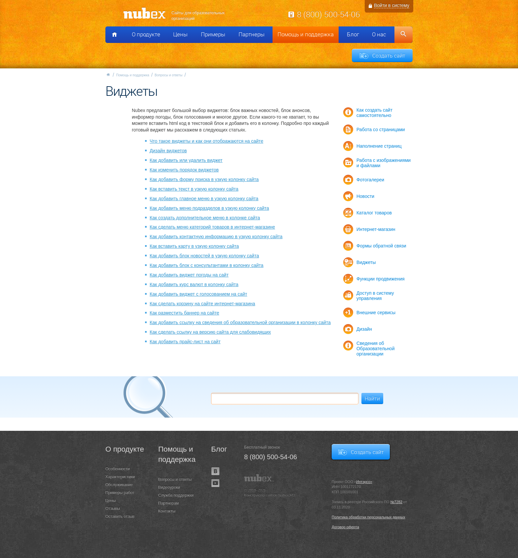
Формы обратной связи (381, 245)
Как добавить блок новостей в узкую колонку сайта (204, 255)
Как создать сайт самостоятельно (374, 112)
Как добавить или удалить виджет (186, 160)
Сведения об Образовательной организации (375, 348)
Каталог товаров (374, 212)
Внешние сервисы (375, 312)
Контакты (166, 511)
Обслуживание (119, 484)
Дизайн (364, 329)
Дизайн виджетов (168, 150)
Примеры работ (119, 492)
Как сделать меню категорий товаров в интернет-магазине (212, 227)
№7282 (396, 502)
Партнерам (168, 503)
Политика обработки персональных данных (368, 517)
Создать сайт (388, 55)
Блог (353, 34)
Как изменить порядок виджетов (184, 169)
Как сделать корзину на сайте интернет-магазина (202, 303)
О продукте (146, 34)
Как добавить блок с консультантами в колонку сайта (206, 265)
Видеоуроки (169, 487)
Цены (180, 34)
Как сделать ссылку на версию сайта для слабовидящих (210, 332)
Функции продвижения (380, 278)
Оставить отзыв (119, 516)
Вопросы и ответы (168, 75)
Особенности (117, 468)
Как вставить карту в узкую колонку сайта (194, 246)
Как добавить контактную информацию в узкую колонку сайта (216, 236)
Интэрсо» (364, 482)
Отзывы (112, 508)
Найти (372, 398)
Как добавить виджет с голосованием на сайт (198, 294)
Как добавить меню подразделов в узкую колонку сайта (209, 208)
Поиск (403, 34)
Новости (365, 196)
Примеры (213, 34)
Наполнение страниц (378, 146)
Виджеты (366, 262)
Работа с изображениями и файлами (383, 163)
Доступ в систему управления (375, 295)
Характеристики (120, 476)
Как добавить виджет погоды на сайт (189, 275)
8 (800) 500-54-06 (328, 14)
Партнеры (252, 34)
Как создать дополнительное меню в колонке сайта (205, 217)
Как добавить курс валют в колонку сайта (194, 284)
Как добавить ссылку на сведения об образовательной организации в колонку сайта (240, 322)
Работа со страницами (380, 129)
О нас (379, 34)
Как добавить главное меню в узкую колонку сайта (204, 198)
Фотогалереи (370, 179)
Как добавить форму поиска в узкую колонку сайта (204, 179)
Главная (108, 74)
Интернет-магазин (375, 229)
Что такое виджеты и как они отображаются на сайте (206, 141)
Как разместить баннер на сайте (184, 313)
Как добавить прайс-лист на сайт (185, 341)
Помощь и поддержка (306, 34)
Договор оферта (345, 527)
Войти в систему (391, 5)
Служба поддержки (176, 495)
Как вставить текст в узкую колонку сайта (194, 189)
